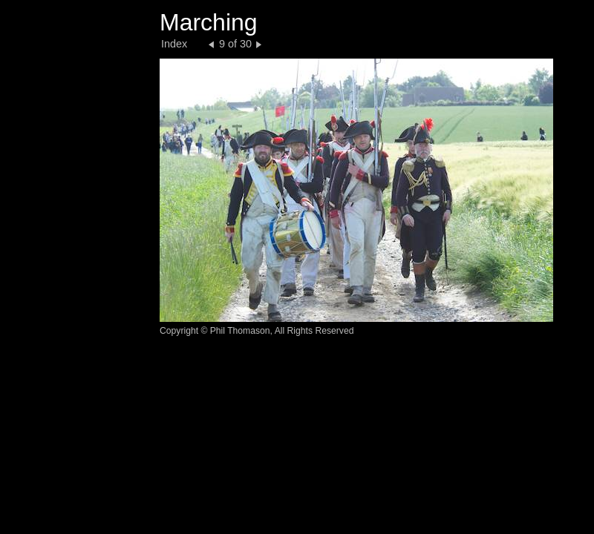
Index (174, 44)
